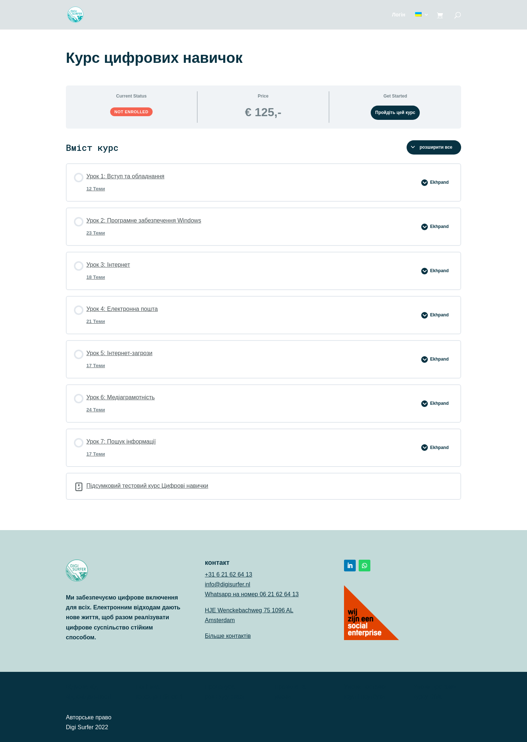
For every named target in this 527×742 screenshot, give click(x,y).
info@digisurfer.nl (227, 584)
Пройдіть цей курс (395, 112)
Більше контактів (228, 636)
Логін (398, 15)
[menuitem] (422, 20)
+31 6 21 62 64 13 (228, 574)
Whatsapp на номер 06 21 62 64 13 (252, 594)
